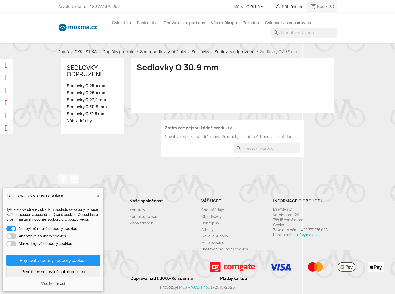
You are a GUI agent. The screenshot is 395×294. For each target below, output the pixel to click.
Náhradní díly (79, 120)
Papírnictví (147, 22)
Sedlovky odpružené (85, 70)
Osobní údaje (212, 209)
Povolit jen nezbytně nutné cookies (53, 271)
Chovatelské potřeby (184, 22)
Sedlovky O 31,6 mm (86, 113)
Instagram (74, 179)
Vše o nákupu (224, 22)
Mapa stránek (141, 223)
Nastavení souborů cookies (224, 249)
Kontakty (137, 209)
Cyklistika (121, 22)
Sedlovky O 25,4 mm (87, 85)
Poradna (251, 22)
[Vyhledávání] (304, 33)
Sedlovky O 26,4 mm (87, 92)
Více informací (53, 283)
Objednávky (211, 216)
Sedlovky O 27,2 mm (86, 99)
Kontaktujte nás (143, 216)
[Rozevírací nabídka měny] (255, 7)
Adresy (207, 229)
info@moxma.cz (309, 234)
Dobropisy (210, 223)
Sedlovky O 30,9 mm (87, 106)
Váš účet (211, 201)
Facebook (63, 179)
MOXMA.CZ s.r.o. (194, 287)
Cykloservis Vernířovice (288, 22)
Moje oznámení (214, 242)
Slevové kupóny (214, 236)
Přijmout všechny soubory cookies (53, 260)
